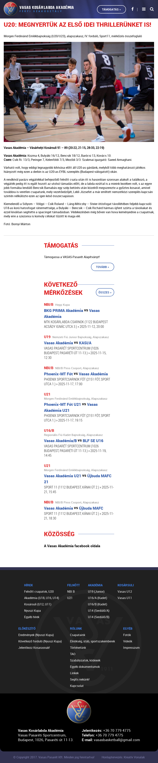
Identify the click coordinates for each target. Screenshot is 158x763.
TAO (72, 654)
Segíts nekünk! (79, 679)
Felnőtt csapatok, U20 (39, 591)
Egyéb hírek (31, 617)
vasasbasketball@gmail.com (117, 739)
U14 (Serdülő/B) (98, 617)
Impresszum (131, 648)
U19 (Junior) (96, 591)
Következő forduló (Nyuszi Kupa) (40, 641)
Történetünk (78, 648)
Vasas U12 (125, 591)
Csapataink (77, 635)
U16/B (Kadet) (97, 604)
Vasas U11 (125, 598)
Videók (127, 641)
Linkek (74, 673)
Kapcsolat (77, 686)
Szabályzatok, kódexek (85, 660)
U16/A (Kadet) (97, 598)
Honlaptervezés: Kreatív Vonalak (123, 757)
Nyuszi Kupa (32, 611)
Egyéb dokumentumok (85, 667)
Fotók (127, 635)
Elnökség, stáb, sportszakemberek (92, 641)
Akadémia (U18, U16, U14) (41, 598)
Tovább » (102, 267)
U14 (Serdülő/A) (98, 611)
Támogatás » (111, 9)
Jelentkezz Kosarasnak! (34, 648)
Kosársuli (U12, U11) (37, 604)
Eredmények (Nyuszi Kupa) (36, 635)
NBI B (71, 591)
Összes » (105, 292)
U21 (70, 598)
